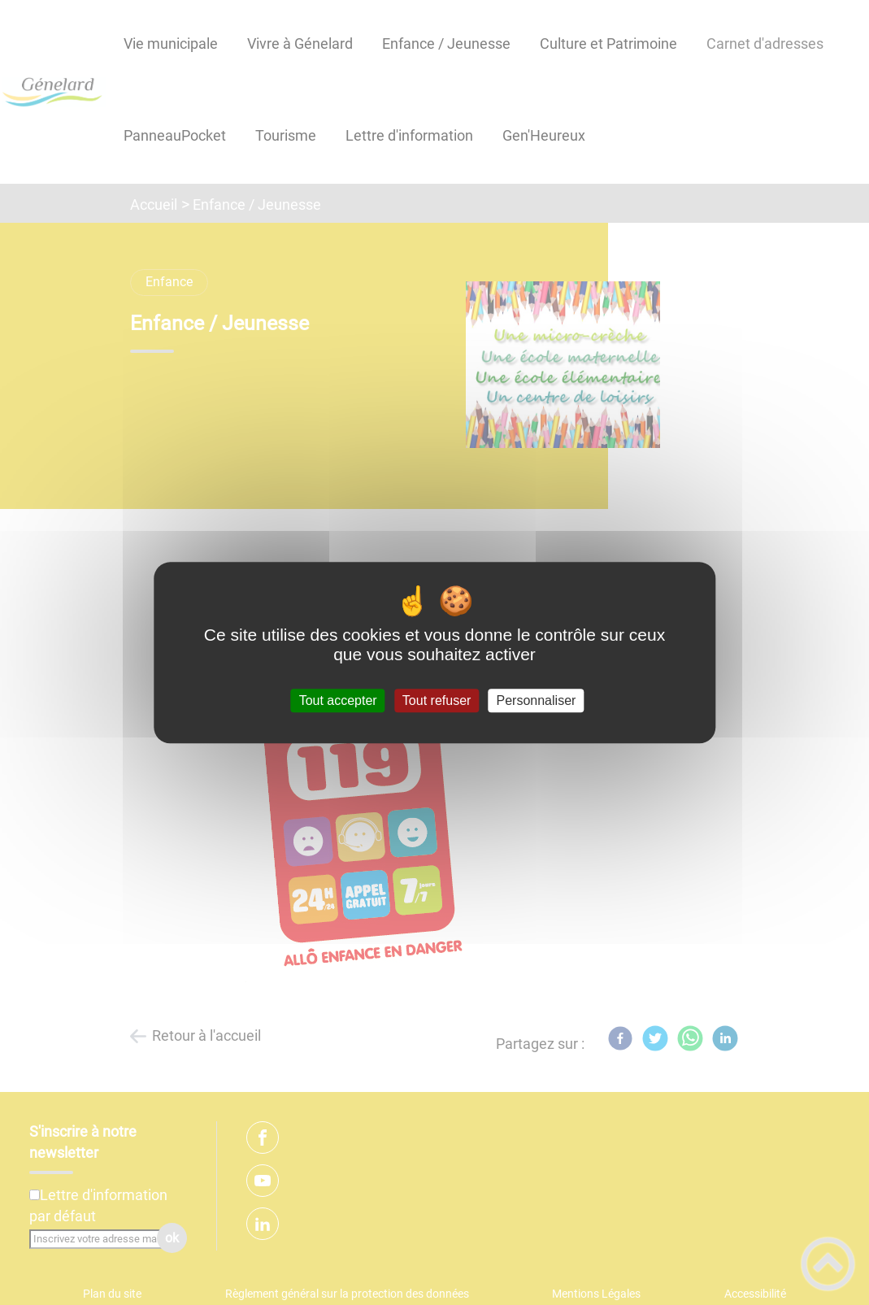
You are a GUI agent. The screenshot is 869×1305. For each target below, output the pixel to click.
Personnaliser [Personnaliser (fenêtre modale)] (536, 700)
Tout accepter (338, 700)
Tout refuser (436, 700)
